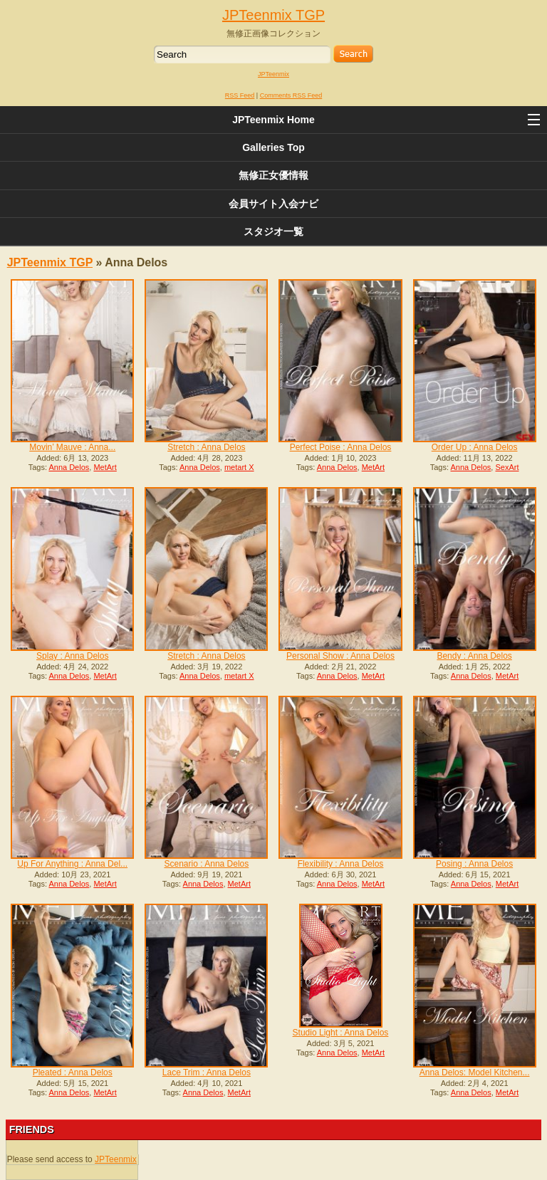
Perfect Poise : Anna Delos (341, 447)
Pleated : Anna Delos (73, 1072)
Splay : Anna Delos (72, 656)
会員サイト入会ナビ (273, 203)
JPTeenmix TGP (273, 15)
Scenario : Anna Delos (207, 864)
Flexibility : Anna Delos (341, 864)
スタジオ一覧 (273, 231)
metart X (239, 467)
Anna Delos (68, 467)
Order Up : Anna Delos (475, 447)
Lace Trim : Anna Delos (206, 1072)
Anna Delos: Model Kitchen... (475, 1072)
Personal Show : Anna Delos (340, 656)
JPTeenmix (273, 74)
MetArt (104, 467)
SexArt (507, 467)
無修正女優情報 (273, 175)
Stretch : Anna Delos (206, 447)
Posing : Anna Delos (474, 864)
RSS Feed (240, 95)
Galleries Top (273, 147)
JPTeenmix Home (273, 119)
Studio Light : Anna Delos (341, 1033)
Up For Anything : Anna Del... (72, 864)
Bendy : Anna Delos (474, 656)
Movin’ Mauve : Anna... (72, 447)
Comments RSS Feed (291, 95)
